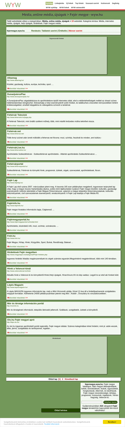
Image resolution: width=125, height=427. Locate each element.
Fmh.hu (11, 236)
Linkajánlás (59, 3)
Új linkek (69, 3)
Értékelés (62, 31)
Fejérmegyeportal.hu (18, 219)
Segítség (115, 3)
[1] (59, 379)
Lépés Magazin (15, 285)
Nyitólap (49, 3)
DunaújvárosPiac (16, 94)
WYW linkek (64, 8)
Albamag (12, 78)
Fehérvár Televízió (17, 115)
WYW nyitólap (51, 8)
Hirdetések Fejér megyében (22, 252)
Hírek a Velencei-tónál (19, 268)
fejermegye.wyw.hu (16, 31)
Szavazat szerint (92, 3)
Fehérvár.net (14, 131)
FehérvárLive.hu (16, 147)
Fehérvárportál (15, 164)
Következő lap (71, 379)
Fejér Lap (12, 180)
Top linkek (79, 3)
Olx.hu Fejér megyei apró (20, 319)
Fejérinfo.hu (13, 203)
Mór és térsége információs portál (25, 303)
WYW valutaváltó (78, 8)
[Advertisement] (56, 57)
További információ (51, 424)
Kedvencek (105, 3)
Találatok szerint (49, 31)
